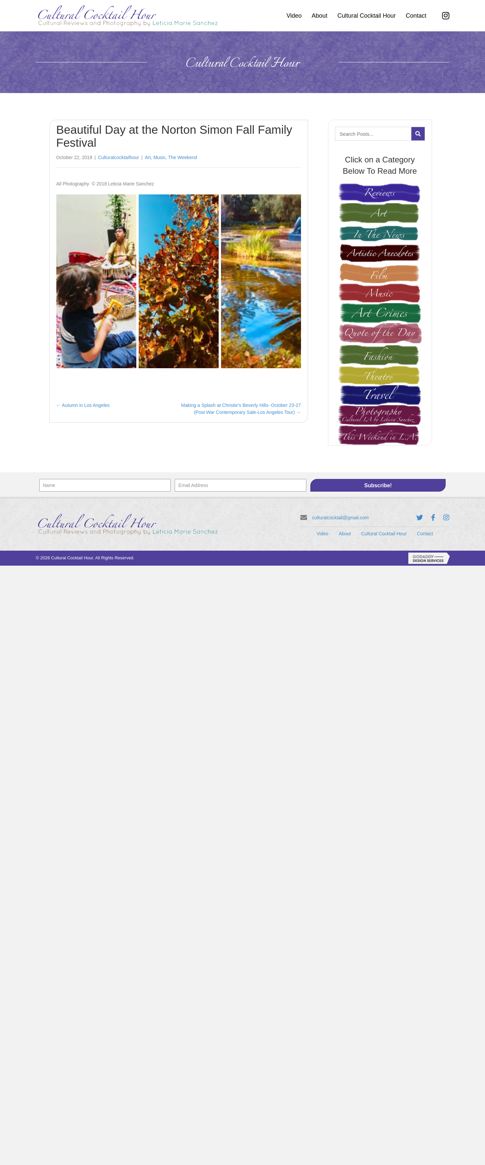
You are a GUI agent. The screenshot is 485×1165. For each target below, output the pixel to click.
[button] (378, 485)
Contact (425, 533)
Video (323, 533)
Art (148, 157)
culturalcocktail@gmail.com (340, 517)
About (345, 533)
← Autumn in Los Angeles (83, 405)
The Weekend (182, 157)
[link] (294, 16)
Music (159, 157)
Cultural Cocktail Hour (384, 533)
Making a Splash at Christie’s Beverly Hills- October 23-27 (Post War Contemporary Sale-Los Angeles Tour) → (241, 409)
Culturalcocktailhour (118, 157)
